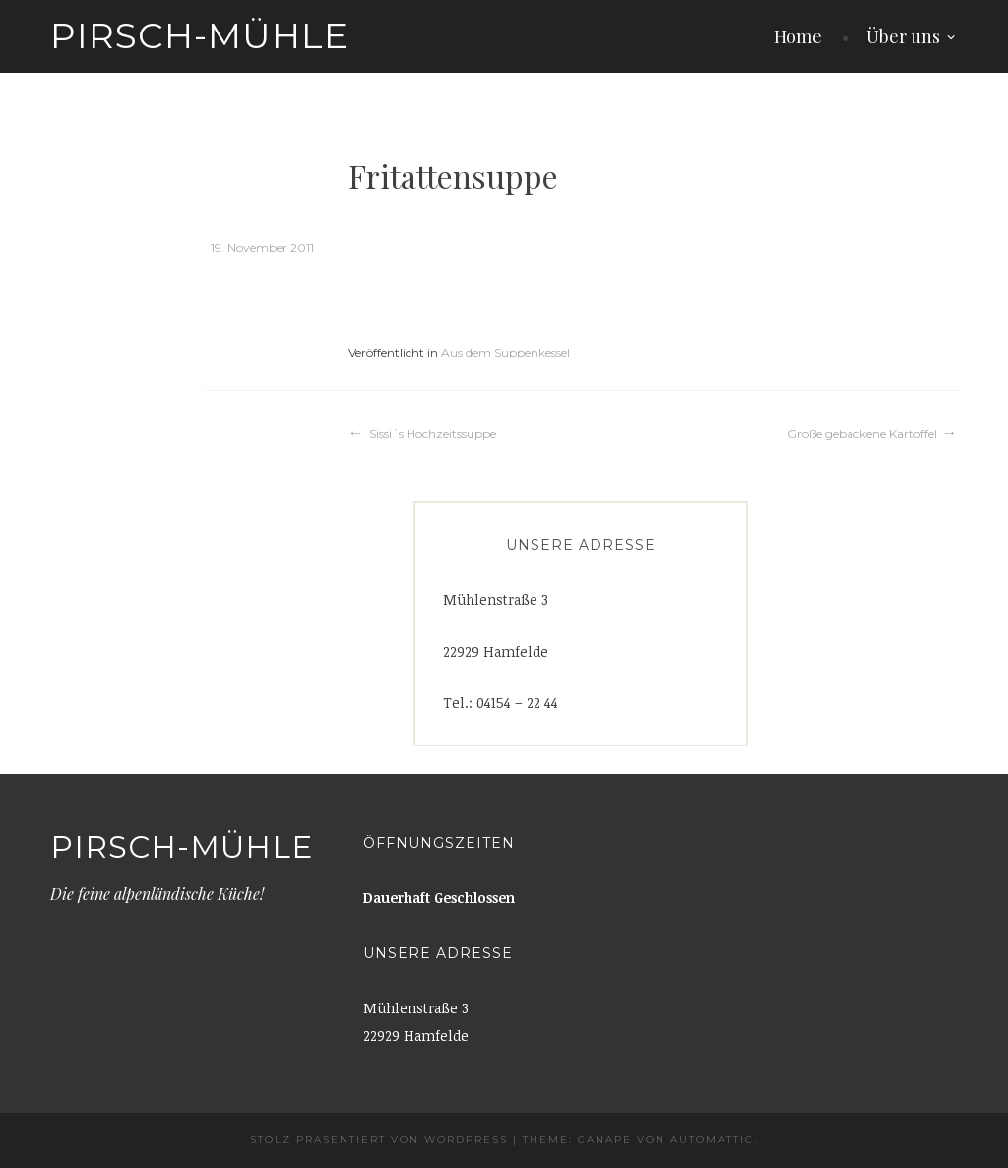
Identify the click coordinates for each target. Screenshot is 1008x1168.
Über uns (903, 36)
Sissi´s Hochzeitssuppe (432, 433)
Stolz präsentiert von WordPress (379, 1140)
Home (798, 36)
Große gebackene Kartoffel (862, 433)
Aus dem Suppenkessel (505, 352)
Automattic (712, 1140)
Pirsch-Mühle (199, 35)
